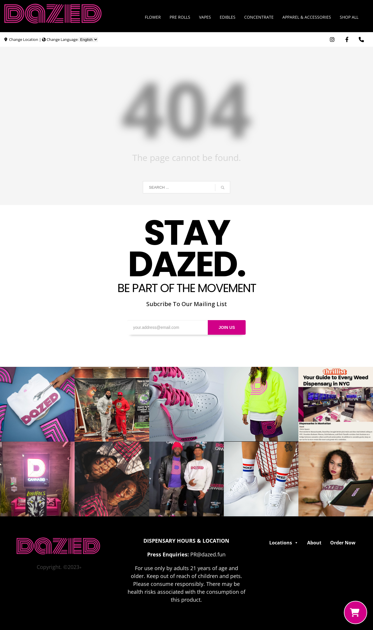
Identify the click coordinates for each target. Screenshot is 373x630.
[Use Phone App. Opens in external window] (361, 39)
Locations (283, 543)
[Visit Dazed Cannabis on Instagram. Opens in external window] (332, 39)
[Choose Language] (88, 39)
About (314, 542)
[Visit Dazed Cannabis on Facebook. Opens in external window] (347, 39)
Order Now (343, 542)
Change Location (23, 39)
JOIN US (227, 327)
